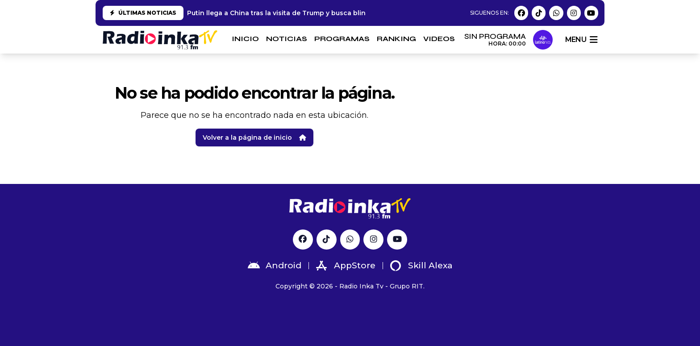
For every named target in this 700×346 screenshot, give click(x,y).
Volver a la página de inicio (254, 137)
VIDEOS (439, 38)
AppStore (345, 265)
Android (274, 265)
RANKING (396, 38)
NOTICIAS (286, 38)
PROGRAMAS (342, 38)
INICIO (245, 38)
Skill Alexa (421, 265)
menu (581, 39)
